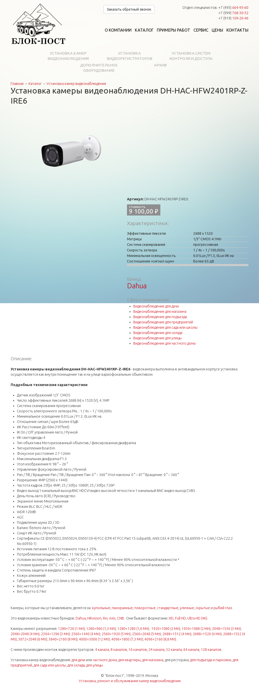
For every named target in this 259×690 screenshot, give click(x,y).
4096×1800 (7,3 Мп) (127, 639)
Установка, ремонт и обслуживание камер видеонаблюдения (130, 681)
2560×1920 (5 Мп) (116, 634)
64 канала (191, 650)
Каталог (144, 30)
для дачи (78, 660)
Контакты (237, 30)
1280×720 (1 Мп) (71, 629)
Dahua (137, 286)
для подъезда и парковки (210, 660)
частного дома (105, 660)
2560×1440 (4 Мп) (85, 634)
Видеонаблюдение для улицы (157, 338)
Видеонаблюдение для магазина (159, 312)
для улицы (94, 665)
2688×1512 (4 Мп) (176, 634)
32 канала (174, 650)
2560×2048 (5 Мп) (146, 634)
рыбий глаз (222, 608)
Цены (217, 30)
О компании (118, 30)
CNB (120, 618)
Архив (160, 65)
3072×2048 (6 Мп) (32, 639)
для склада (76, 665)
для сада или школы (50, 665)
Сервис (200, 30)
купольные (101, 608)
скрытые (203, 608)
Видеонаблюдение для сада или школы (165, 327)
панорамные (122, 608)
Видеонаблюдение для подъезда (160, 317)
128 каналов (211, 650)
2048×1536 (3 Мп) (226, 629)
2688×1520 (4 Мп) (207, 634)
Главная (17, 84)
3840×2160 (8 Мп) (63, 639)
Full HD (180, 618)
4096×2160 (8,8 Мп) (160, 639)
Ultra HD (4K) (197, 618)
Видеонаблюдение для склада (157, 333)
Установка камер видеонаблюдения (68, 56)
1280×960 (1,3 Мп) (101, 629)
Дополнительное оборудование (99, 68)
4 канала (102, 650)
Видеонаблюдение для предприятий (163, 322)
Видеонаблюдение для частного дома (164, 343)
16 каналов (137, 650)
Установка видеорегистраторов (129, 56)
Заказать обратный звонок (129, 9)
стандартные (167, 608)
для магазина (152, 660)
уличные (187, 608)
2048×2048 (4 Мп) (25, 634)
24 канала (156, 650)
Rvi (105, 618)
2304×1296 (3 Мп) (55, 634)
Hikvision (94, 618)
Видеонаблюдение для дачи (156, 306)
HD (171, 618)
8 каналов (119, 650)
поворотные (145, 608)
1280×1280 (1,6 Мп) (133, 629)
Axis (112, 618)
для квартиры (129, 660)
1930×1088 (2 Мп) (196, 629)
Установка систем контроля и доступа (190, 56)
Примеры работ (173, 30)
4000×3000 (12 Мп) (94, 639)
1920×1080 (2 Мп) (165, 629)
